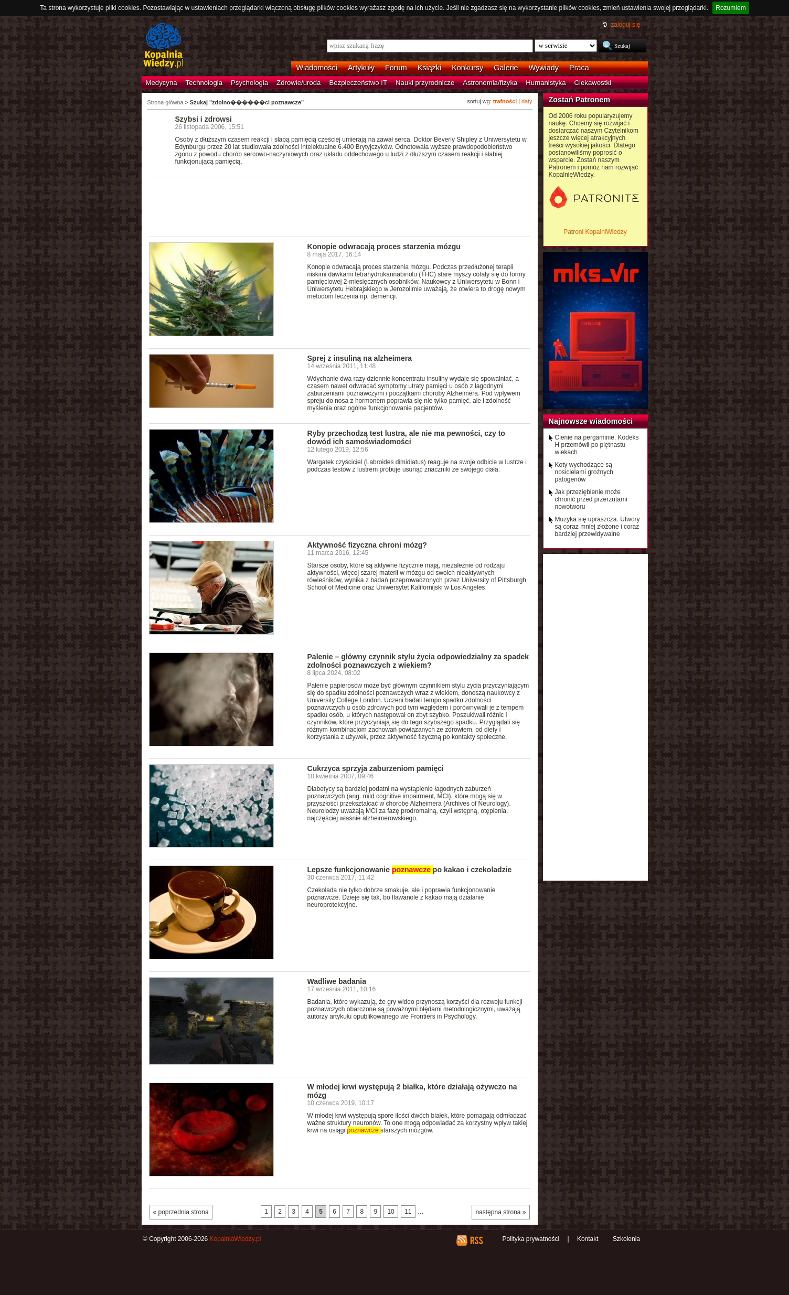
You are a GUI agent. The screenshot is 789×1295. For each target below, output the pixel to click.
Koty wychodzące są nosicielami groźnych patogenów (584, 472)
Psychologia (249, 83)
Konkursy (467, 67)
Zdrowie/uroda (298, 83)
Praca (579, 67)
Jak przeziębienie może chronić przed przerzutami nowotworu (591, 499)
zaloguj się (625, 24)
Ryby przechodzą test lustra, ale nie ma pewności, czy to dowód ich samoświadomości (406, 437)
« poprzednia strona (181, 1212)
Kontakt (588, 1239)
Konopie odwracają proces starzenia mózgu (384, 246)
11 (407, 1211)
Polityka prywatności (530, 1239)
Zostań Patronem (580, 99)
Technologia (204, 83)
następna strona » (500, 1212)
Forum (396, 67)
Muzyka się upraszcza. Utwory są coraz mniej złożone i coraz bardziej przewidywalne (597, 527)
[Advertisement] (340, 206)
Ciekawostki (592, 83)
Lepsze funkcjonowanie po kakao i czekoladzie (409, 869)
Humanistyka (546, 83)
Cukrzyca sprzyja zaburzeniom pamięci (375, 768)
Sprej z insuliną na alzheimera (359, 358)
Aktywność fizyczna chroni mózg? (367, 545)
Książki (430, 67)
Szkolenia (626, 1239)
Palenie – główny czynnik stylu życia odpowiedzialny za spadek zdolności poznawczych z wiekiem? (418, 660)
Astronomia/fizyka (490, 83)
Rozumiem (730, 8)
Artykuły (361, 67)
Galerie (506, 67)
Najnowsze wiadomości (591, 421)
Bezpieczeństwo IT (358, 83)
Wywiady (544, 67)
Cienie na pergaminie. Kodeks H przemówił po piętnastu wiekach (597, 445)
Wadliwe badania (337, 981)
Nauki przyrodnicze (425, 83)
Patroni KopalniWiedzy (595, 232)
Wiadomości (316, 67)
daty (526, 101)
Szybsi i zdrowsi (203, 119)
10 (390, 1211)
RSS (476, 1240)
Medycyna (161, 83)
